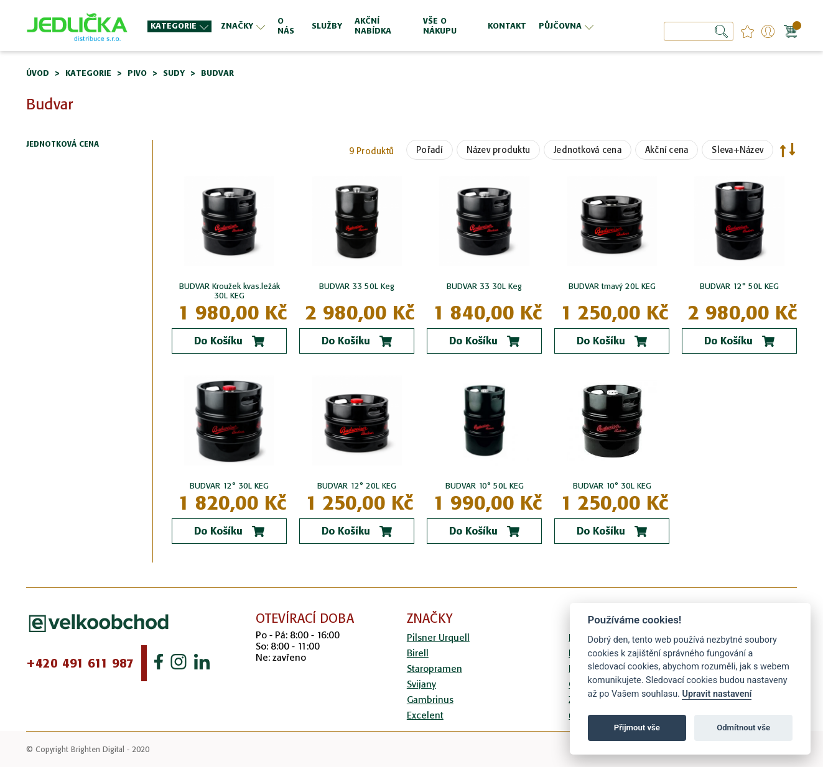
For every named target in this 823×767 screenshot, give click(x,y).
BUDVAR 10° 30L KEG (612, 485)
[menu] (372, 25)
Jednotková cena (587, 149)
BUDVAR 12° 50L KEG (739, 286)
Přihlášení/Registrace (767, 31)
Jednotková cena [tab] (62, 144)
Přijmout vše (637, 727)
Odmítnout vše (743, 727)
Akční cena (667, 149)
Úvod (37, 73)
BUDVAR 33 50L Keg (356, 286)
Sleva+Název (737, 149)
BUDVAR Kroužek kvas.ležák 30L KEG (229, 291)
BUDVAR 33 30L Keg (484, 286)
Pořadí (429, 149)
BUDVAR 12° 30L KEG (229, 485)
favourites (747, 31)
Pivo (137, 73)
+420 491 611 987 (80, 663)
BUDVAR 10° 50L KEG (484, 485)
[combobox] (698, 31)
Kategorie (88, 73)
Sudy (174, 73)
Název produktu (499, 149)
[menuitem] (179, 26)
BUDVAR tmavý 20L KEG (612, 286)
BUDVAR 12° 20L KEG (356, 485)
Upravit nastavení (716, 694)
